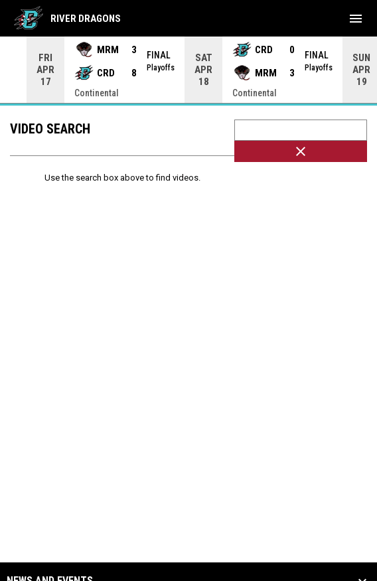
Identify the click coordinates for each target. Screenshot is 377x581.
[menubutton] (356, 19)
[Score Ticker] (188, 70)
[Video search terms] (300, 130)
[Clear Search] (300, 151)
